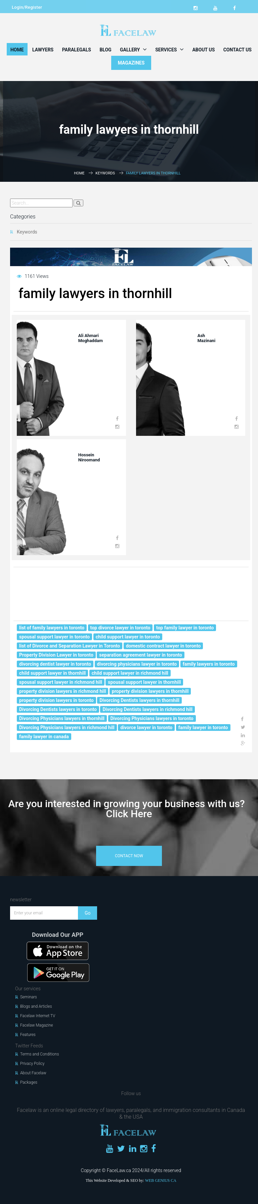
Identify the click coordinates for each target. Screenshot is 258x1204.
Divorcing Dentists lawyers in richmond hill (147, 709)
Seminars (28, 997)
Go (88, 913)
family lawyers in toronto (209, 664)
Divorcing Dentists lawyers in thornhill (139, 700)
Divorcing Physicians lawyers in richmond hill (67, 727)
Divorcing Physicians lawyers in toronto (152, 718)
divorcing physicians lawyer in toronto (137, 664)
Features (28, 1034)
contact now (129, 856)
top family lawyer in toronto (185, 627)
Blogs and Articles (36, 1006)
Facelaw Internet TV (37, 1015)
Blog (105, 49)
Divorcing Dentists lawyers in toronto (58, 709)
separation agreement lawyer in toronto (140, 655)
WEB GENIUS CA (160, 1180)
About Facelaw (33, 1073)
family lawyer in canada (44, 736)
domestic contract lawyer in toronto (163, 646)
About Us (203, 49)
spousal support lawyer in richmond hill (60, 682)
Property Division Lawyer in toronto (56, 655)
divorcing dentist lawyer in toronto (55, 664)
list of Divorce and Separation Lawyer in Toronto (69, 646)
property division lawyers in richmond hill (62, 691)
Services (169, 49)
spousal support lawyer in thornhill (144, 682)
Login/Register (27, 7)
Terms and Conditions (39, 1054)
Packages (28, 1082)
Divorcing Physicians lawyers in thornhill (61, 718)
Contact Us (237, 49)
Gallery (133, 49)
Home (17, 49)
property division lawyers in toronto (56, 700)
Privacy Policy (32, 1063)
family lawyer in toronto (203, 727)
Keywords (105, 173)
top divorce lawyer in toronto (120, 627)
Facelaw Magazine (36, 1025)
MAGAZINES (131, 63)
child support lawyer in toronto (128, 636)
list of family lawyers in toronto (51, 627)
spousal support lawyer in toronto (54, 636)
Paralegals (76, 49)
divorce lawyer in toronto (146, 727)
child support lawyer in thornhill (52, 673)
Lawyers (42, 49)
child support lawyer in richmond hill (130, 673)
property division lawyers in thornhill (150, 691)
